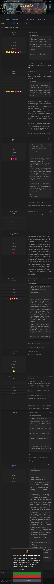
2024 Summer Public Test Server (38, 19)
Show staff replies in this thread (9, 27)
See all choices (27, 580)
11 (20, 23)
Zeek (13, 139)
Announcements (18, 19)
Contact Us (3, 580)
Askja (13, 71)
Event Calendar (15, 1)
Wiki (18, 12)
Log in (50, 1)
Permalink (50, 32)
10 (17, 23)
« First (2, 23)
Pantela (14, 32)
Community (26, 12)
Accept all (27, 573)
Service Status (7, 1)
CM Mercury (34, 64)
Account (42, 12)
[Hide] (30, 35)
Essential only (27, 576)
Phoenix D (14, 351)
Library (11, 12)
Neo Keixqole (14, 233)
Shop (35, 12)
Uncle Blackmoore (13, 279)
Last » (26, 23)
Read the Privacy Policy (19, 569)
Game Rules (9, 580)
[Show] (32, 151)
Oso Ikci (13, 465)
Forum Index (5, 19)
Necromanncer (13, 377)
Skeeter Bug (13, 211)
